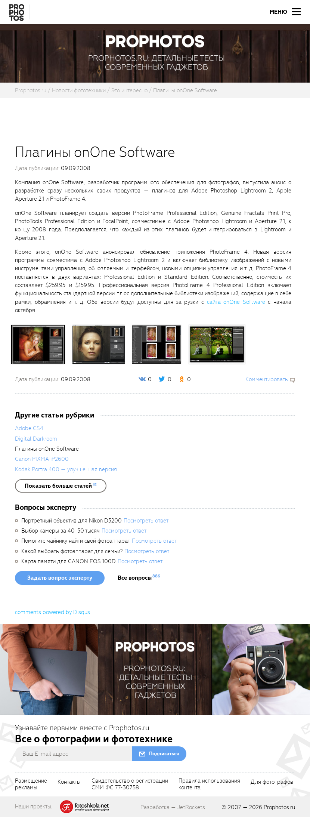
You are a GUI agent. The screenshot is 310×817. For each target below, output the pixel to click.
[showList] (60, 486)
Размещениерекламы (31, 784)
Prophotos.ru (279, 807)
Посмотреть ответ (146, 520)
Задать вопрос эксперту (59, 578)
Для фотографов (272, 782)
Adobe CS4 (29, 428)
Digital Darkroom (36, 439)
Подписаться (164, 753)
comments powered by (52, 612)
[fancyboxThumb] (38, 344)
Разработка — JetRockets (172, 807)
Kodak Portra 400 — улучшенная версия (66, 469)
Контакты (69, 782)
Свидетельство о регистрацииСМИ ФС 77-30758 (130, 784)
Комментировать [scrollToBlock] (266, 379)
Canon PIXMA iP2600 (42, 459)
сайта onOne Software (236, 302)
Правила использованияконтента (209, 784)
